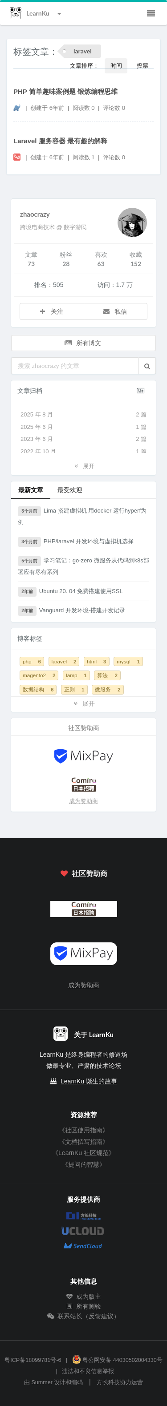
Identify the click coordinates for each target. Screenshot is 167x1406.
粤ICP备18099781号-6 (32, 1360)
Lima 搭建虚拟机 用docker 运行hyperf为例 (82, 515)
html (96, 661)
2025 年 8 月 (83, 415)
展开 (83, 465)
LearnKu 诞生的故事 (89, 1081)
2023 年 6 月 (83, 439)
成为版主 (84, 1296)
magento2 (39, 675)
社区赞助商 (83, 873)
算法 (107, 675)
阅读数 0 (84, 108)
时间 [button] (116, 65)
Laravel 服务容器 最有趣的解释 (60, 141)
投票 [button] (142, 65)
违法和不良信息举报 (88, 1371)
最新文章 (30, 489)
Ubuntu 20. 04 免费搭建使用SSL (70, 592)
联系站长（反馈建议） (83, 1316)
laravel (64, 661)
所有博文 (83, 343)
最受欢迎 (69, 489)
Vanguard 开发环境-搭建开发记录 (71, 611)
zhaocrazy (35, 214)
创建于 (47, 108)
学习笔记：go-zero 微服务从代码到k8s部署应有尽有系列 (83, 565)
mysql (128, 661)
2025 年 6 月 (83, 427)
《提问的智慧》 (84, 1164)
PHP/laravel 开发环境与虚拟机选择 (76, 542)
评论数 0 (114, 108)
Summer (42, 1382)
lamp (76, 675)
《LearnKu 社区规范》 (83, 1152)
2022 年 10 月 (83, 452)
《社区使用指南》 (84, 1130)
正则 (74, 689)
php (32, 661)
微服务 (107, 689)
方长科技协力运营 (120, 1382)
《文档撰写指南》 (84, 1141)
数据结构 (38, 689)
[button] (147, 365)
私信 (115, 311)
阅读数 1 (84, 157)
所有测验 (84, 1306)
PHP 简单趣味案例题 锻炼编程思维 (65, 91)
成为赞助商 (83, 801)
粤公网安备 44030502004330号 (117, 1360)
